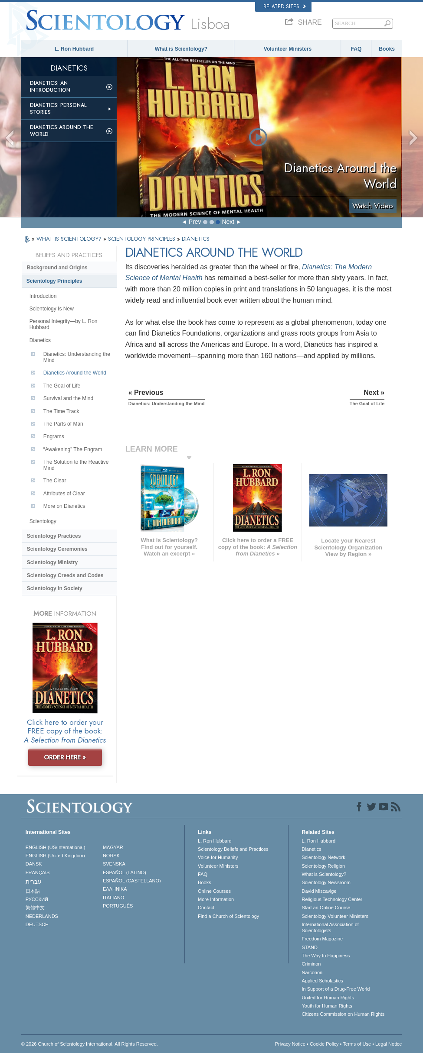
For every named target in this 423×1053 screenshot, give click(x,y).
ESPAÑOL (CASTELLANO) (132, 880)
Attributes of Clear (64, 494)
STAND (309, 947)
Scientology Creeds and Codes (65, 575)
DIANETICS (196, 239)
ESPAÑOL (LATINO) (124, 872)
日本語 (33, 891)
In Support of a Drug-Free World (336, 989)
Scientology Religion (323, 866)
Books (387, 49)
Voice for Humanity (218, 857)
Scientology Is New (52, 309)
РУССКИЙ (37, 899)
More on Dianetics (64, 506)
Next (228, 221)
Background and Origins (57, 268)
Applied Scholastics (322, 980)
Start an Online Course (326, 907)
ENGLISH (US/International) (55, 847)
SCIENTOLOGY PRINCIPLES (142, 239)
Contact (206, 907)
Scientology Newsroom (326, 882)
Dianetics (40, 340)
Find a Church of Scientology (228, 916)
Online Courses (214, 891)
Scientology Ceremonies (57, 549)
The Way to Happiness (326, 955)
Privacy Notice (290, 1044)
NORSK (111, 855)
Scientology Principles (54, 281)
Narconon (312, 972)
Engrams (53, 436)
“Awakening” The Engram (72, 449)
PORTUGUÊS (118, 905)
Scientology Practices (54, 536)
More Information (216, 899)
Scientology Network (323, 857)
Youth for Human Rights (327, 1005)
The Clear (54, 481)
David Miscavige (319, 891)
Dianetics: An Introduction (50, 86)
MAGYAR (113, 847)
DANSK (34, 863)
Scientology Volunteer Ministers (335, 916)
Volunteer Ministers (288, 49)
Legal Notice (388, 1044)
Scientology (43, 521)
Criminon (311, 963)
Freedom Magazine (322, 938)
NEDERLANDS (42, 916)
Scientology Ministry (52, 562)
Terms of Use (357, 1044)
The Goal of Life (61, 386)
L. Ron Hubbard (74, 49)
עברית (34, 881)
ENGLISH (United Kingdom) (55, 855)
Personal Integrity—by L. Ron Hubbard (64, 324)
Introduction (43, 296)
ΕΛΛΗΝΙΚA (115, 888)
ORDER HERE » (65, 757)
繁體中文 (35, 907)
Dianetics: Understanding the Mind (76, 357)
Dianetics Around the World (61, 130)
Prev (195, 221)
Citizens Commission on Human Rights (343, 1014)
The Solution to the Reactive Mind (76, 465)
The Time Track (61, 411)
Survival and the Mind (68, 398)
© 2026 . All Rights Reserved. (89, 1044)
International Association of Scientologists (330, 927)
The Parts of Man (63, 424)
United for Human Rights (328, 997)
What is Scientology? (181, 49)
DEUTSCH (37, 924)
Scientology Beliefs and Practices (233, 849)
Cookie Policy (324, 1044)
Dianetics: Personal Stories (58, 108)
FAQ (356, 49)
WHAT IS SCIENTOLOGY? (69, 239)
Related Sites (284, 6)
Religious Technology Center (332, 899)
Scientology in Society (54, 588)
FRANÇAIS (38, 872)
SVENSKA (114, 863)
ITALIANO (113, 897)
